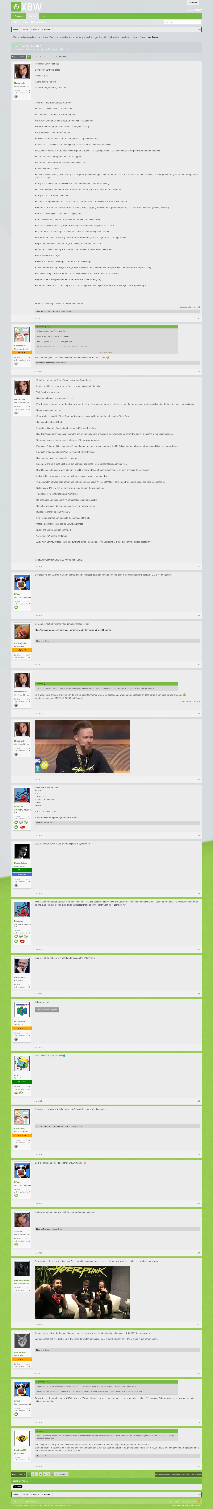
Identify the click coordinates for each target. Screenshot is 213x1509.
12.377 (28, 816)
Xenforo (35, 1501)
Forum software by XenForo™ (32, 1505)
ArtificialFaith (20, 643)
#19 (198, 1422)
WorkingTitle (48, 1126)
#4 (199, 616)
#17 (198, 1325)
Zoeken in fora (22, 22)
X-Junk (46, 311)
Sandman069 (20, 1450)
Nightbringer (20, 1352)
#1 (199, 318)
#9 (199, 893)
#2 (199, 372)
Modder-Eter (20, 1021)
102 (56, 57)
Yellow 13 (39, 363)
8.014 (28, 879)
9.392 (28, 1238)
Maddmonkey (51, 49)
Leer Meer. (152, 37)
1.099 (28, 1457)
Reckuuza (18, 807)
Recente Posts (40, 22)
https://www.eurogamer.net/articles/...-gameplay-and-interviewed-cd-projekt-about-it (73, 630)
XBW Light (17, 1501)
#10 (198, 950)
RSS (199, 1501)
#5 (199, 664)
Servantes (18, 1231)
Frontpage (19, 16)
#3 (199, 566)
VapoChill (39, 311)
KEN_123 (39, 1126)
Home (177, 1501)
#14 (198, 1154)
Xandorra (39, 823)
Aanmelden (193, 2)
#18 (198, 1373)
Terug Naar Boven (189, 1501)
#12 (198, 1047)
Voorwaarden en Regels (181, 1505)
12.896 (28, 1364)
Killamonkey (55, 311)
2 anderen (67, 1126)
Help (170, 1501)
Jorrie (17, 1075)
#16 (198, 1253)
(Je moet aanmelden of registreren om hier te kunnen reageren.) (178, 1474)
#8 (199, 835)
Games (28, 49)
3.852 (28, 984)
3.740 (28, 357)
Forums (32, 16)
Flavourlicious (20, 863)
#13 (198, 1101)
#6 (199, 713)
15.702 (28, 601)
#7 (199, 779)
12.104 (28, 1288)
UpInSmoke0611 (21, 1280)
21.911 (28, 1033)
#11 (198, 994)
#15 (198, 1204)
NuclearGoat (20, 977)
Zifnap (17, 594)
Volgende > (63, 57)
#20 (198, 1467)
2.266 (28, 655)
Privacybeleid (196, 1505)
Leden (44, 16)
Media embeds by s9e (63, 1505)
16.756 (28, 90)
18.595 (28, 1087)
